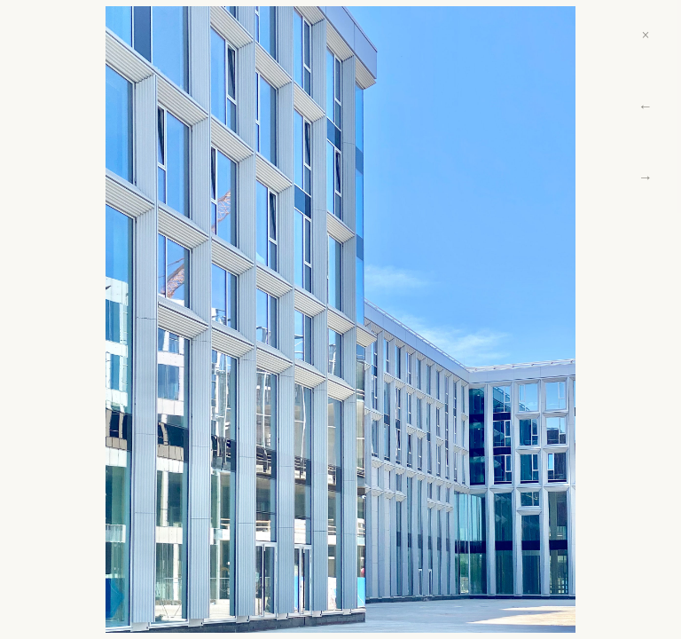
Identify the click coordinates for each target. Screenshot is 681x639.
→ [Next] (645, 177)
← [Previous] (645, 106)
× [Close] (645, 35)
